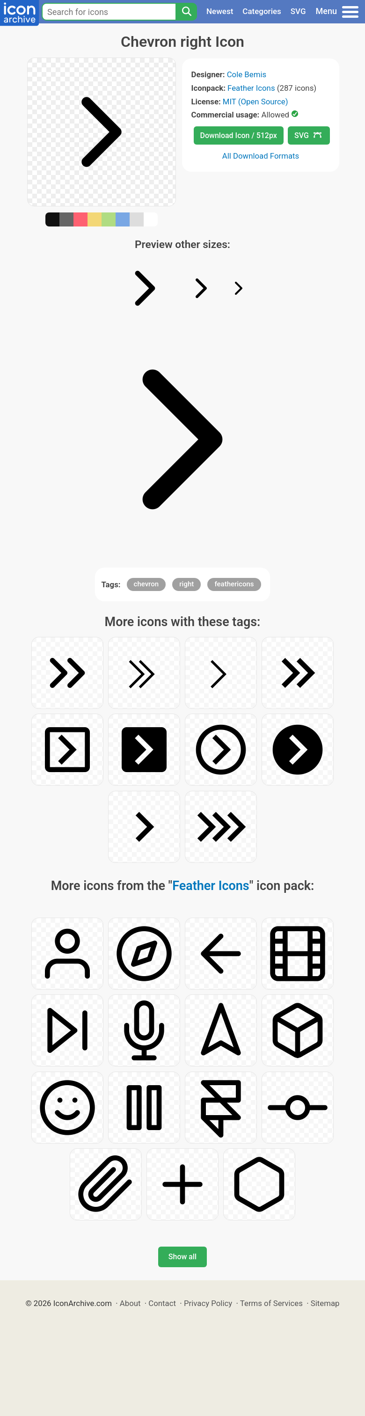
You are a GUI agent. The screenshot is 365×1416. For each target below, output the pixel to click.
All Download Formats (260, 156)
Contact (162, 1303)
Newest (219, 11)
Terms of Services (271, 1303)
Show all (182, 1256)
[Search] (186, 12)
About (130, 1303)
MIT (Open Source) (255, 101)
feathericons (234, 584)
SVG (298, 11)
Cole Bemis (246, 74)
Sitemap (325, 1303)
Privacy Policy (208, 1303)
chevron (146, 584)
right (186, 584)
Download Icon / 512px (238, 135)
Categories (261, 11)
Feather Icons (251, 88)
